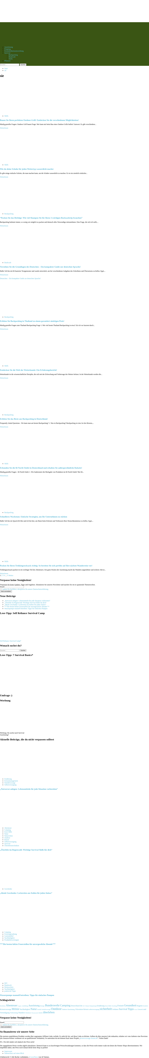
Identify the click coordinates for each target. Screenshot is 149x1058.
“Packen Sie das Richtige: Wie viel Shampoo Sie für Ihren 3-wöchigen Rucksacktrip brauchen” (41, 218)
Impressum (8, 1051)
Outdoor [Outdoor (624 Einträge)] (56, 1009)
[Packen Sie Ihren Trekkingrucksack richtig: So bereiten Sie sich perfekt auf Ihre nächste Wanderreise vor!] (16, 558)
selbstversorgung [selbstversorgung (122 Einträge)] (94, 1009)
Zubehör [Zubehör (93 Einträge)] (40, 1013)
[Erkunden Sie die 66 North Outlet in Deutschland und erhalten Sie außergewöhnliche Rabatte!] (16, 460)
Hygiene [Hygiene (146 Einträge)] (140, 1006)
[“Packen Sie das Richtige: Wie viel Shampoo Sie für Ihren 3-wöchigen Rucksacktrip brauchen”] (16, 210)
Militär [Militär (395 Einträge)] (15, 1009)
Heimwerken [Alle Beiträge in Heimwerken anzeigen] (8, 987)
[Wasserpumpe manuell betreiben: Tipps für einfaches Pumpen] (16, 979)
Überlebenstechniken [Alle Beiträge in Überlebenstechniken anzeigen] (11, 846)
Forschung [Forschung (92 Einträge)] (114, 1006)
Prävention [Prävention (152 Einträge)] (79, 1009)
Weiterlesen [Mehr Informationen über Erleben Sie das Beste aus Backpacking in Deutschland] (4, 427)
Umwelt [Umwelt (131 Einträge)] (140, 1009)
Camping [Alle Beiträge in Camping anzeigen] (7, 830)
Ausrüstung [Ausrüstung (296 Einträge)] (34, 1005)
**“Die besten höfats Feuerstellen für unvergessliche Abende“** (26, 606)
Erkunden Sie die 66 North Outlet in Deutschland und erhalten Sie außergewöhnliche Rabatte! (41, 468)
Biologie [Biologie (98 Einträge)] (42, 1006)
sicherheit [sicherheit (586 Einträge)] (106, 1009)
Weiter (11, 575)
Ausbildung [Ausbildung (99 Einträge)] (25, 1006)
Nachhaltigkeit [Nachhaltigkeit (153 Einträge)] (25, 1009)
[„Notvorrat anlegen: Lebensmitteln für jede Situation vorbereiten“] (16, 775)
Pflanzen (7, 61)
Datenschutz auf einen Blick (14, 1053)
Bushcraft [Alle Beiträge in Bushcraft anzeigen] (7, 262)
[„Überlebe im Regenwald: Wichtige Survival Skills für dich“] (16, 824)
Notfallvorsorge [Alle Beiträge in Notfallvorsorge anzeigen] (9, 783)
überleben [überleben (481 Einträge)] (48, 1012)
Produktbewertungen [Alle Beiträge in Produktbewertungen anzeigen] (11, 940)
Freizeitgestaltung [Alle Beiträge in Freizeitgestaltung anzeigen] (10, 934)
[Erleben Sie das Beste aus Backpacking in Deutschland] (16, 411)
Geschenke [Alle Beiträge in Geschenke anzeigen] (8, 889)
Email (2, 587)
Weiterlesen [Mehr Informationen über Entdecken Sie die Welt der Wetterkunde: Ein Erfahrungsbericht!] (4, 378)
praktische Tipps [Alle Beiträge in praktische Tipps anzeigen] (10, 991)
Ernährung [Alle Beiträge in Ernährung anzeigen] (8, 779)
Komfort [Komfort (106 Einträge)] (145, 1006)
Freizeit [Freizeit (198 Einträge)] (120, 1005)
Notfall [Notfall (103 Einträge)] (39, 1009)
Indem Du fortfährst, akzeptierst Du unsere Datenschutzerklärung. (26, 589)
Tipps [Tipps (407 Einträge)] (131, 1008)
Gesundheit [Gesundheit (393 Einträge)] (130, 1005)
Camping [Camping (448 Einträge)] (65, 1005)
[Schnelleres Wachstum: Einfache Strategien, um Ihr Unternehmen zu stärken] (16, 509)
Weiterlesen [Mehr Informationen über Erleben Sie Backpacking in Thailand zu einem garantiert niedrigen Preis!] (4, 329)
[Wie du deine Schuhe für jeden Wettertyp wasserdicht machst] (16, 161)
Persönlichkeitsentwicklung (14, 51)
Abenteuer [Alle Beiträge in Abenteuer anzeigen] (8, 828)
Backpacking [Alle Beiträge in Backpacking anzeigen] (8, 214)
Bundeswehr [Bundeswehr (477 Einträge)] (52, 1005)
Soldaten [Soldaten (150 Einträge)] (115, 1009)
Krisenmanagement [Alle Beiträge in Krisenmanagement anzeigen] (11, 781)
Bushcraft (12, 57)
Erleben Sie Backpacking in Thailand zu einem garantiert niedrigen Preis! (32, 321)
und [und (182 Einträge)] (144, 1009)
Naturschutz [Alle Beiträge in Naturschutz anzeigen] (8, 836)
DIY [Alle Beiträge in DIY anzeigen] (5, 983)
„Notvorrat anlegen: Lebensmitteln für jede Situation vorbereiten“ (27, 601)
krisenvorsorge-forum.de (88, 1038)
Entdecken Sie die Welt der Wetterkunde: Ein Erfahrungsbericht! (28, 370)
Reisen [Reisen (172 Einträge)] (86, 1009)
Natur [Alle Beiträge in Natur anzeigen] (6, 834)
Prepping (7, 49)
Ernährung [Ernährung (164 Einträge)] (100, 1006)
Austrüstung (8, 47)
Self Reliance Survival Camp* (10, 641)
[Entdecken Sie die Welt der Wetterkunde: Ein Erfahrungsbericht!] (16, 362)
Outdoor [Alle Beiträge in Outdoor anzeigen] (7, 838)
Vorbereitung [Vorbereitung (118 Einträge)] (14, 1013)
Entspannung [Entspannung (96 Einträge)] (93, 1006)
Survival (7, 53)
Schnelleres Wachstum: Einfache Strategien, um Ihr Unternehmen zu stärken (33, 517)
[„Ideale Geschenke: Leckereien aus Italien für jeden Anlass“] (16, 885)
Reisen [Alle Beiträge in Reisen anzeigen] (6, 840)
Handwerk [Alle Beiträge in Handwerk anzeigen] (8, 985)
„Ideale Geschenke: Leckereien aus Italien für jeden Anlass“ (25, 605)
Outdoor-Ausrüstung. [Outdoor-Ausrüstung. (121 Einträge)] (68, 1009)
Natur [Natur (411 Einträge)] (34, 1008)
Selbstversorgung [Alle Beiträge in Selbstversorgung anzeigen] (10, 785)
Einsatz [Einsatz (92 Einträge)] (87, 1006)
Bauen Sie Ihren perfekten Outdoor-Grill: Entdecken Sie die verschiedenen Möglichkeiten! (39, 120)
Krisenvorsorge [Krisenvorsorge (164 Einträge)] (5, 1009)
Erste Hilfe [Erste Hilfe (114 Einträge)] (108, 1006)
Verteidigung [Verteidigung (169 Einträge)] (5, 1013)
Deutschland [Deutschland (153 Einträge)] (75, 1006)
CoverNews (34, 1057)
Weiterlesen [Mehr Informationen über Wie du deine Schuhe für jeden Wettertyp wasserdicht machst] (4, 177)
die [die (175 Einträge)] (81, 1006)
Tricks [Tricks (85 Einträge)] (135, 1009)
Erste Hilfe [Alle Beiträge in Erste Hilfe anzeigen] (8, 832)
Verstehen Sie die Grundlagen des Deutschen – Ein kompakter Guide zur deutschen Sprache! (40, 267)
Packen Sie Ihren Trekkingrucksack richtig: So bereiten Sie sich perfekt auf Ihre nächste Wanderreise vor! (46, 566)
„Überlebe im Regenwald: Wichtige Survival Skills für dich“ (25, 603)
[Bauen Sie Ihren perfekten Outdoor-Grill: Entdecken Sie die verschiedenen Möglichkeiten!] (16, 112)
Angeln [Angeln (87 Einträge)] (19, 1006)
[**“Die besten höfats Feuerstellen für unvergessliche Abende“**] (16, 928)
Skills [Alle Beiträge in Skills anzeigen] (6, 116)
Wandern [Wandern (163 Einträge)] (21, 1013)
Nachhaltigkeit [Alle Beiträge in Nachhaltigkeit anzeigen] (9, 938)
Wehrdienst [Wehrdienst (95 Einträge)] (28, 1013)
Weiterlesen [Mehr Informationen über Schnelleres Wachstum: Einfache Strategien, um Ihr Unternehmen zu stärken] (4, 525)
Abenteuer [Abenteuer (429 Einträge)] (12, 1005)
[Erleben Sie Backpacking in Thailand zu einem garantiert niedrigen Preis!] (16, 313)
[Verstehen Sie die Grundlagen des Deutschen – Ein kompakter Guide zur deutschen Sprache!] (16, 259)
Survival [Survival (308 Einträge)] (123, 1009)
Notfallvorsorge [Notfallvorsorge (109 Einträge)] (46, 1009)
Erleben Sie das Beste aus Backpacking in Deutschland (23, 419)
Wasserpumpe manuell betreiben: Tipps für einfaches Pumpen (25, 608)
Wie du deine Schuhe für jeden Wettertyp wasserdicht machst (26, 169)
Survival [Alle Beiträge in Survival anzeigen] (7, 844)
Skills (11, 59)
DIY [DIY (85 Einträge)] (84, 1006)
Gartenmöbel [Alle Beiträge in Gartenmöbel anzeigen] (8, 936)
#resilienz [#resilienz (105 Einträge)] (2, 1006)
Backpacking (13, 55)
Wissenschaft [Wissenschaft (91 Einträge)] (34, 1013)
